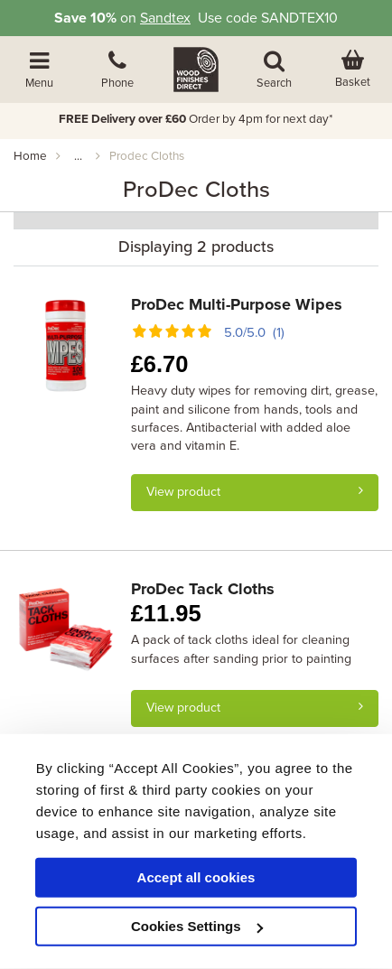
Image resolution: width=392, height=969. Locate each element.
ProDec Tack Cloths (203, 589)
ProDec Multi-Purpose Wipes (236, 304)
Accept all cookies (196, 877)
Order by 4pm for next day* (196, 119)
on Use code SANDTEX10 (196, 18)
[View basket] (352, 69)
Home (30, 156)
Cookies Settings (197, 926)
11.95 (166, 613)
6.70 (160, 364)
